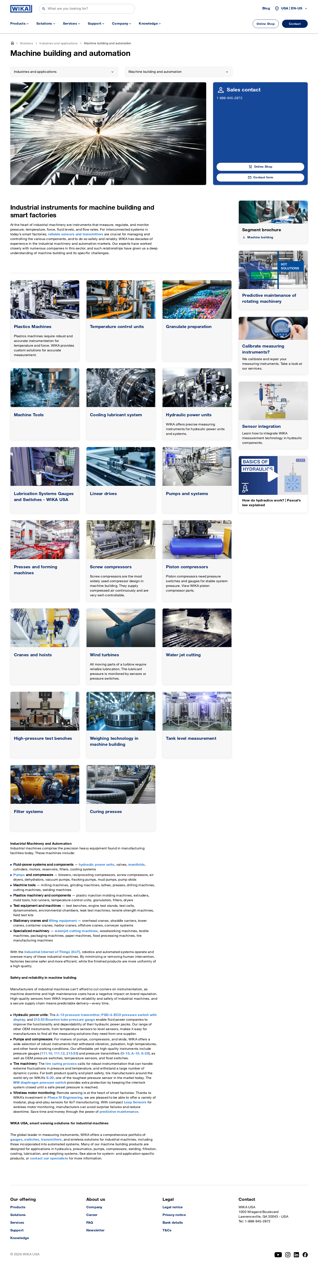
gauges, (17, 1140)
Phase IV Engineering (65, 1098)
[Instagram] (287, 1254)
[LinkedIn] (296, 1254)
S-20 (145, 1054)
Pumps (19, 875)
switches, (32, 1140)
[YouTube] (278, 1254)
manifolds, (137, 865)
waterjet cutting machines (76, 931)
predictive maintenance (119, 1112)
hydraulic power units (96, 865)
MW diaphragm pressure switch (40, 1083)
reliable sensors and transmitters (75, 234)
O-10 (125, 1054)
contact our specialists (49, 1158)
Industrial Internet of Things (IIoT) (52, 952)
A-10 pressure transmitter (78, 1015)
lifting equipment (63, 921)
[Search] (87, 9)
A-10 (135, 1054)
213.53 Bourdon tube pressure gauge (64, 1020)
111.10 (46, 1054)
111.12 (59, 1054)
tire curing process (61, 1064)
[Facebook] (305, 1254)
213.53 (71, 1054)
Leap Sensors (135, 1102)
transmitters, (52, 1140)
